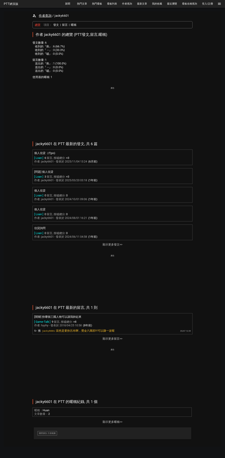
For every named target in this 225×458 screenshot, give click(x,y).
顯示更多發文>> (112, 244)
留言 (65, 24)
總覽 (37, 24)
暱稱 (73, 24)
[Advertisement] (112, 112)
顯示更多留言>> (112, 338)
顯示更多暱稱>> (112, 421)
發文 (56, 24)
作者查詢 (45, 16)
